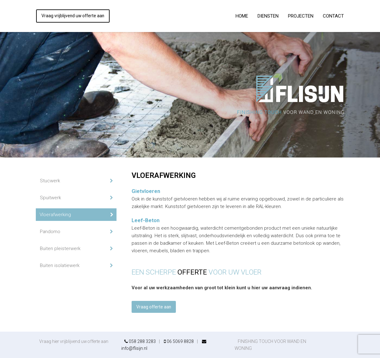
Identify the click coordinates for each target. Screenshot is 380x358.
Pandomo (50, 231)
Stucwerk (50, 181)
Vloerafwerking (55, 214)
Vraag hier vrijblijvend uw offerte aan (73, 341)
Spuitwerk (50, 197)
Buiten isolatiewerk (59, 265)
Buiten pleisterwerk (60, 248)
